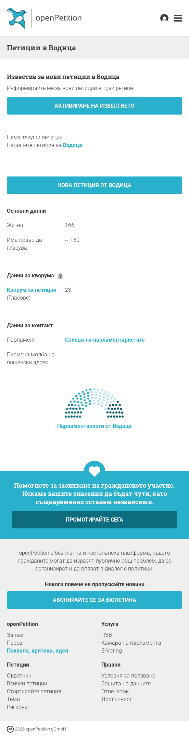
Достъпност (116, 699)
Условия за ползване (128, 675)
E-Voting (111, 650)
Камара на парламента (131, 643)
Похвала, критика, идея (37, 650)
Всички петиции (27, 683)
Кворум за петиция (31, 290)
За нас (15, 635)
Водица (72, 145)
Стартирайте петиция (34, 691)
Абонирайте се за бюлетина (94, 600)
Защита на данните (126, 683)
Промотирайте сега (94, 519)
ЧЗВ (106, 635)
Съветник (19, 675)
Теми (13, 699)
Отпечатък (115, 691)
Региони (17, 707)
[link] (178, 18)
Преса (14, 643)
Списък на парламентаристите (105, 340)
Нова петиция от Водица (94, 185)
